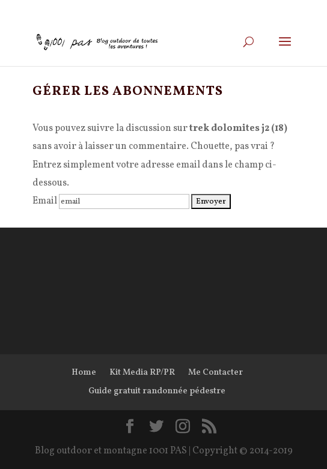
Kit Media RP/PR (142, 372)
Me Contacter (215, 372)
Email (44, 201)
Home (84, 372)
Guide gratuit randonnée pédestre (156, 391)
